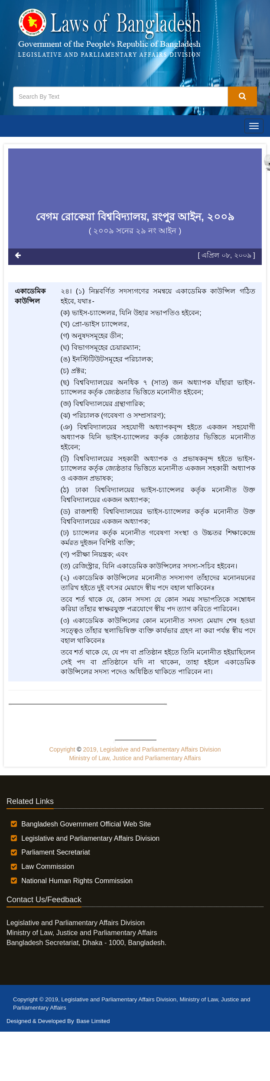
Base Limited (93, 1021)
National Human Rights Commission (77, 880)
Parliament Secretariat (55, 852)
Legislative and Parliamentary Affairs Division (90, 838)
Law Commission (47, 866)
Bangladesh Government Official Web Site (86, 824)
